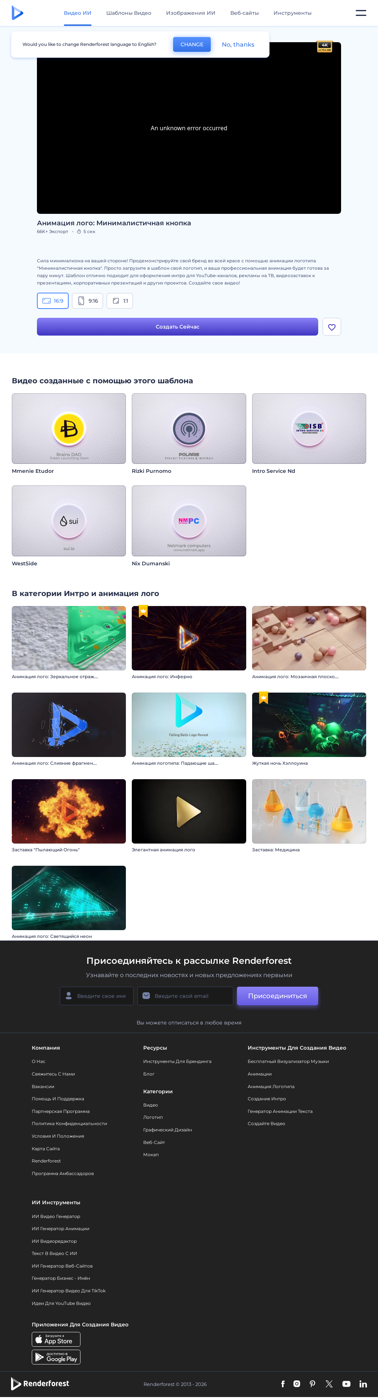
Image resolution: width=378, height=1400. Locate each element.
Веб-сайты (244, 13)
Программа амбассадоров (63, 1174)
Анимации (260, 1074)
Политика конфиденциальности (69, 1124)
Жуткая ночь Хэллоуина (280, 764)
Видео (150, 1105)
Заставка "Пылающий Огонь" (46, 850)
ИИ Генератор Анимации (60, 1229)
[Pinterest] (312, 1385)
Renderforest (46, 1161)
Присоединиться (277, 996)
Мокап (151, 1155)
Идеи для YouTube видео (61, 1303)
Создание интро (267, 1099)
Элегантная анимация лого (163, 850)
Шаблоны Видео (128, 13)
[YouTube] (346, 1385)
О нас (38, 1062)
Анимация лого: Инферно (162, 677)
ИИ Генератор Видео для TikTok (69, 1291)
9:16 (87, 300)
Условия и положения (58, 1136)
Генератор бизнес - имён (61, 1279)
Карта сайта (46, 1149)
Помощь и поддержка (58, 1099)
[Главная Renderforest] (17, 13)
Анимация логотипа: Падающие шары (176, 764)
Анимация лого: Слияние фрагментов (56, 764)
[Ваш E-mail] (185, 996)
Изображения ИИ (191, 13)
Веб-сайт (154, 1142)
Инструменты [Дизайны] (293, 13)
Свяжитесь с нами (53, 1074)
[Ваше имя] (97, 996)
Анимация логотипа (271, 1087)
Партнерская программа (61, 1111)
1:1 (119, 300)
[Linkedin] (363, 1385)
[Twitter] (329, 1385)
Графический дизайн (167, 1130)
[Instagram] (296, 1385)
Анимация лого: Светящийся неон (52, 937)
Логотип (153, 1118)
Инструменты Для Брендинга (177, 1062)
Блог (149, 1074)
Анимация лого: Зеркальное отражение (59, 677)
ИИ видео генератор (56, 1216)
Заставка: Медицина (276, 850)
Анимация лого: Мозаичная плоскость (297, 677)
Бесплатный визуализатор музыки (288, 1062)
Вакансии (43, 1087)
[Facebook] (283, 1385)
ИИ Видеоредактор (54, 1241)
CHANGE (192, 44)
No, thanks (238, 44)
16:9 (52, 300)
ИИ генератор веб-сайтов (62, 1266)
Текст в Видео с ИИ (54, 1253)
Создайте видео (266, 1124)
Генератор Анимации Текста (280, 1111)
